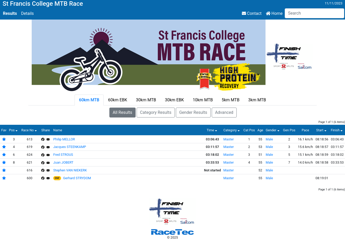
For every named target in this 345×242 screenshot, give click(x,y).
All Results (122, 112)
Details (27, 13)
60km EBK (117, 99)
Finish (337, 130)
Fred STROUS (63, 155)
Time (212, 130)
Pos (14, 130)
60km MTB (89, 99)
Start (322, 130)
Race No (29, 130)
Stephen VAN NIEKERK (70, 170)
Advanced (224, 112)
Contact (252, 13)
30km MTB (146, 99)
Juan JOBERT (63, 162)
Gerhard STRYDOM (77, 178)
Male (269, 139)
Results (10, 13)
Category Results (155, 112)
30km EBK (174, 99)
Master (228, 139)
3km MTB (257, 99)
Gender (273, 130)
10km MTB (203, 99)
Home (274, 13)
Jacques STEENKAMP (69, 147)
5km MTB (230, 99)
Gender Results (193, 112)
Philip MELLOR (64, 139)
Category (232, 130)
